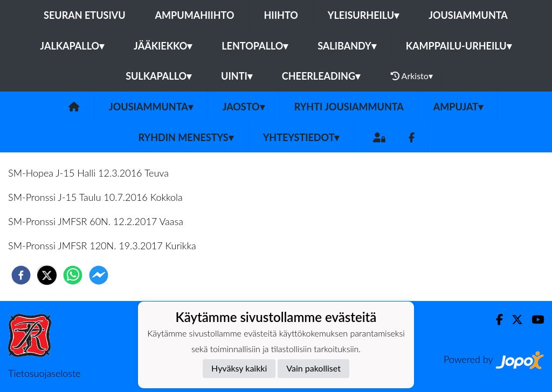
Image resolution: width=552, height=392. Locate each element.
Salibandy (347, 46)
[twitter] (47, 275)
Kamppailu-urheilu (459, 46)
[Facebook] (411, 137)
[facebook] (21, 275)
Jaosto (244, 107)
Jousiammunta (468, 15)
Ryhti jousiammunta (349, 107)
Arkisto (412, 75)
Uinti (236, 76)
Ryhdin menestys (186, 137)
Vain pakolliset (313, 368)
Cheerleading (321, 76)
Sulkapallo (158, 76)
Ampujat (458, 107)
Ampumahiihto (194, 15)
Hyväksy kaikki (239, 368)
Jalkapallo (72, 46)
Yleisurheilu (363, 15)
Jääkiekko (163, 46)
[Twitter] (513, 319)
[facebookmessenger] (98, 275)
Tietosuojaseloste (44, 373)
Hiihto (281, 15)
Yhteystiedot (301, 137)
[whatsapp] (72, 275)
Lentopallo (255, 46)
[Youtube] (533, 319)
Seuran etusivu (85, 15)
